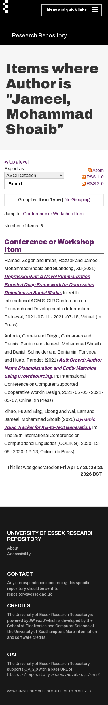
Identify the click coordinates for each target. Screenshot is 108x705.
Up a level (19, 161)
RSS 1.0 (95, 176)
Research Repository (39, 35)
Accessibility (19, 554)
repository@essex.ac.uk (29, 594)
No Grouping (77, 199)
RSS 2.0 (95, 183)
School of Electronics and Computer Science (48, 626)
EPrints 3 (37, 620)
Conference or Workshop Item (53, 213)
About (13, 548)
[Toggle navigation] (71, 10)
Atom (98, 170)
